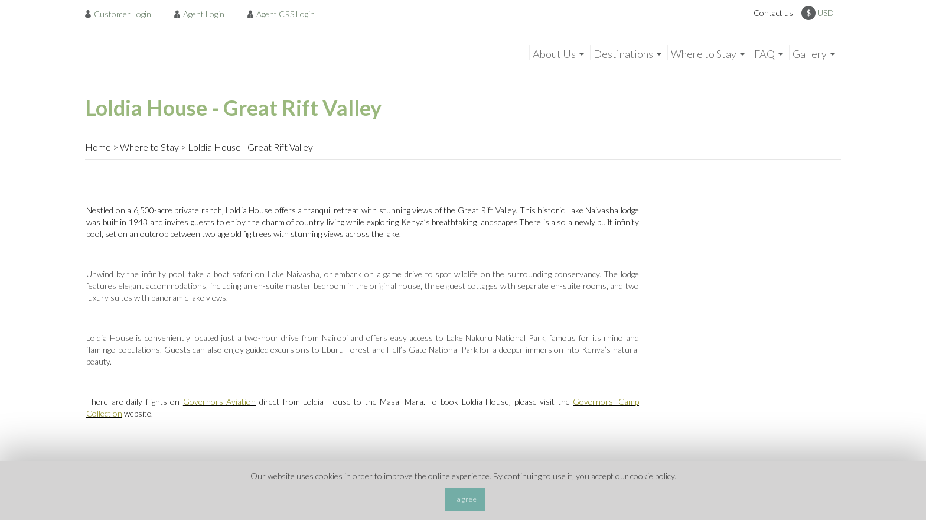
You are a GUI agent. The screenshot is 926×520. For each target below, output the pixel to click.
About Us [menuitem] (554, 54)
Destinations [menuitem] (623, 54)
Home (98, 146)
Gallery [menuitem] (810, 54)
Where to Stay (149, 146)
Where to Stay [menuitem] (703, 54)
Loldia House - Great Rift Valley (250, 146)
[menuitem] (121, 13)
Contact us (773, 13)
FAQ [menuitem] (764, 54)
